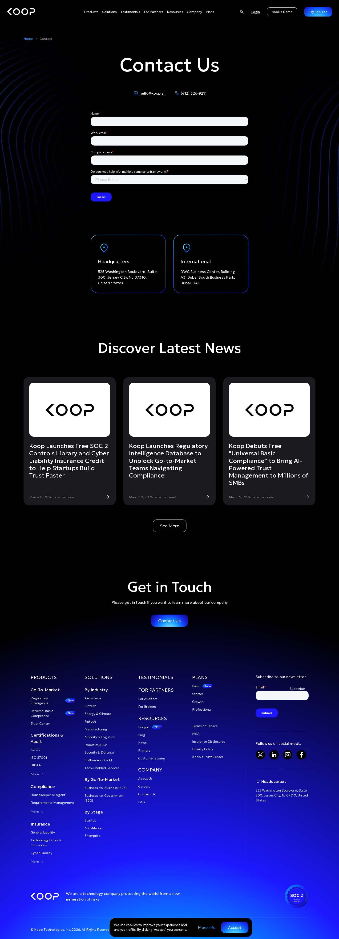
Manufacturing (96, 729)
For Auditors (147, 699)
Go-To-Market (45, 689)
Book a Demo (282, 12)
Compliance (43, 786)
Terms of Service (205, 726)
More (37, 774)
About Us (145, 778)
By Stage (94, 812)
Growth (198, 702)
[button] (91, 12)
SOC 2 (35, 750)
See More (169, 525)
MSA (196, 734)
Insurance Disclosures (208, 741)
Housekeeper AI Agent (48, 795)
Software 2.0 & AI (98, 760)
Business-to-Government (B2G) (104, 798)
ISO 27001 (39, 757)
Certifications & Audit (47, 738)
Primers (144, 750)
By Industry (96, 689)
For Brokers (147, 706)
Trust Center (40, 723)
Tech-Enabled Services (102, 768)
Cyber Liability (41, 853)
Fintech (90, 721)
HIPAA (36, 765)
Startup (91, 820)
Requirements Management (52, 803)
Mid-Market (94, 828)
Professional (201, 709)
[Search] (241, 11)
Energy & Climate (98, 714)
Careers (144, 786)
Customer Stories (151, 758)
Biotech (90, 706)
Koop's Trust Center (207, 757)
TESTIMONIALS (155, 677)
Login (255, 12)
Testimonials (130, 12)
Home (28, 39)
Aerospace (93, 698)
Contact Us (169, 620)
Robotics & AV (96, 745)
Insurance (40, 824)
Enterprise (93, 836)
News (142, 743)
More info (206, 927)
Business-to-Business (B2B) (106, 788)
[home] (21, 12)
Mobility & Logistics (100, 737)
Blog (141, 735)
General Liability (43, 832)
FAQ (141, 802)
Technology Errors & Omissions (46, 842)
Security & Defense (99, 752)
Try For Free (318, 12)
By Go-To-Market (102, 779)
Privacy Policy (202, 749)
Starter (197, 694)
